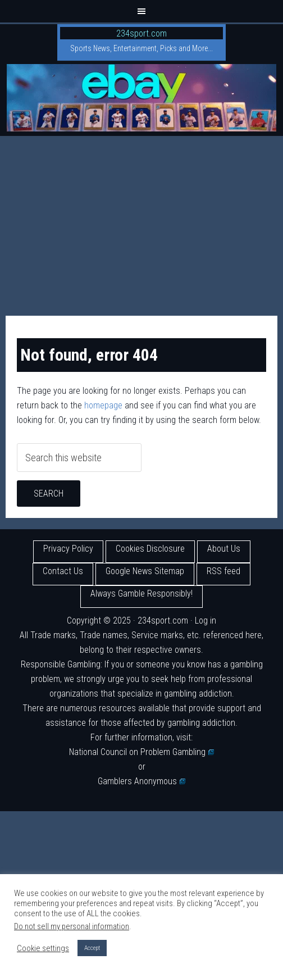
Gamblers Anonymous (141, 781)
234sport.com (141, 33)
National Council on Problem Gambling (141, 752)
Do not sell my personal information (71, 926)
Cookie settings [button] (43, 948)
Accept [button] (92, 948)
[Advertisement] (141, 220)
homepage (103, 405)
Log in (205, 620)
